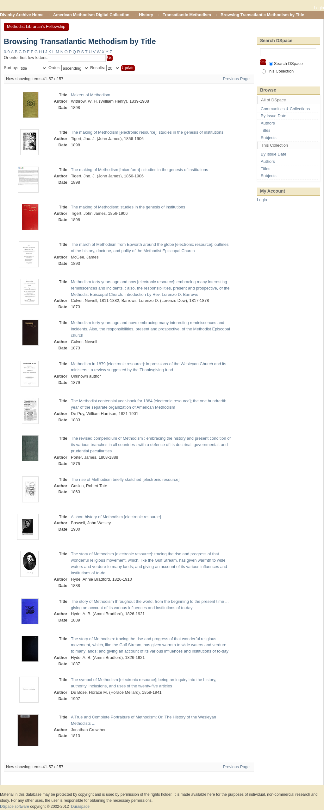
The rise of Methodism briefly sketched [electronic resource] (125, 479)
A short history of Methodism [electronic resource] (116, 516)
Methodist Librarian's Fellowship (36, 26)
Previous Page (236, 78)
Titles (266, 130)
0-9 (7, 51)
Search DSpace (286, 63)
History (146, 14)
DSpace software (14, 806)
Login (319, 7)
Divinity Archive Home (22, 14)
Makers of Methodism (90, 94)
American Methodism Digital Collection (91, 14)
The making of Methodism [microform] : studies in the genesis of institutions (139, 169)
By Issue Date (273, 115)
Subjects (269, 137)
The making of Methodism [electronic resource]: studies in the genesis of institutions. (148, 132)
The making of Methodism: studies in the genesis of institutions (128, 207)
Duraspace (80, 806)
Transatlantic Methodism (187, 14)
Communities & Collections (285, 108)
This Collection (278, 71)
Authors (268, 123)
